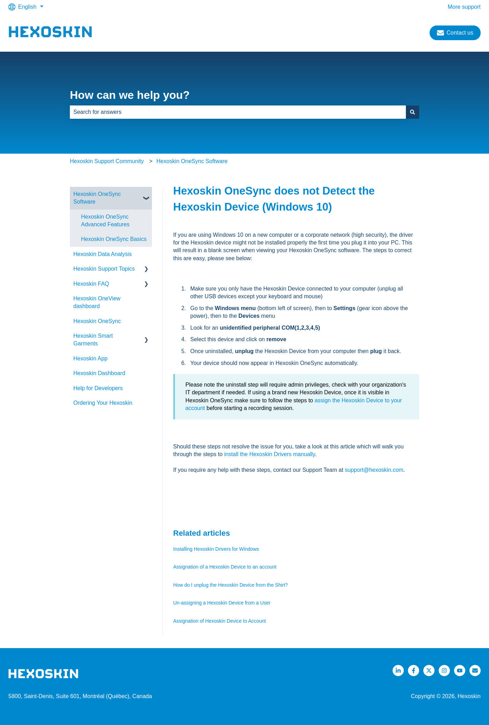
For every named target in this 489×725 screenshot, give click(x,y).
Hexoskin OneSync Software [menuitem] (97, 198)
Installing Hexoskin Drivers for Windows (216, 549)
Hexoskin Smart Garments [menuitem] (93, 339)
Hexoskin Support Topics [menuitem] (104, 269)
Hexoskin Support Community (107, 161)
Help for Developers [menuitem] (98, 388)
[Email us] (475, 670)
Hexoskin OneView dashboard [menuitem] (97, 302)
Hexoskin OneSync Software (192, 161)
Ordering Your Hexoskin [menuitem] (102, 403)
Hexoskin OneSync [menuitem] (97, 321)
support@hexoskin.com (374, 470)
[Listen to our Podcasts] (459, 670)
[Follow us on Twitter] (429, 670)
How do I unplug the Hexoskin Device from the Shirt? (230, 585)
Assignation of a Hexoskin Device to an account (225, 567)
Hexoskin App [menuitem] (90, 358)
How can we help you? (130, 95)
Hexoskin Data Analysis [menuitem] (102, 254)
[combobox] (238, 112)
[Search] (412, 112)
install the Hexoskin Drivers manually (269, 454)
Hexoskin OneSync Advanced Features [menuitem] (105, 220)
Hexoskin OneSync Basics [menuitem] (114, 239)
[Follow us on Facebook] (413, 670)
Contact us (455, 32)
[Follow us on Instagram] (444, 670)
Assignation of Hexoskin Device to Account (220, 621)
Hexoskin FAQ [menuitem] (91, 284)
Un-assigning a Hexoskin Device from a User (222, 603)
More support (464, 7)
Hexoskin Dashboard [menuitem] (99, 373)
